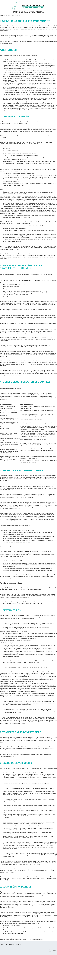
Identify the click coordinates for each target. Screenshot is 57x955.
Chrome (48, 507)
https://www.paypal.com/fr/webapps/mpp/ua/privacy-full (15, 640)
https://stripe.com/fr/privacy (7, 643)
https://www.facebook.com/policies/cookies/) (18, 597)
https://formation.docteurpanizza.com (23, 568)
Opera (10, 508)
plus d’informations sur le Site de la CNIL (32, 864)
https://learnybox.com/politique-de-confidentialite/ (13, 631)
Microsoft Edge (16, 508)
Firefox (44, 507)
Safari (6, 508)
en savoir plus (43, 564)
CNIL (12, 856)
